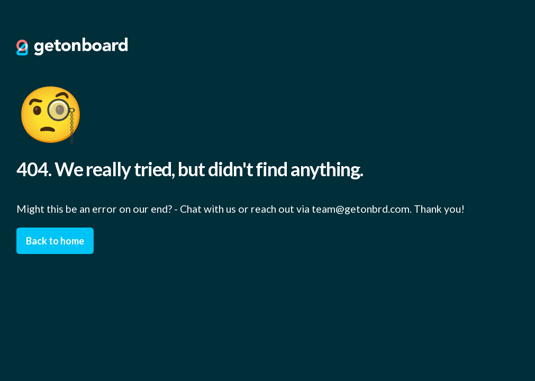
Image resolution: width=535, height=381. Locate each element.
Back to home (55, 241)
